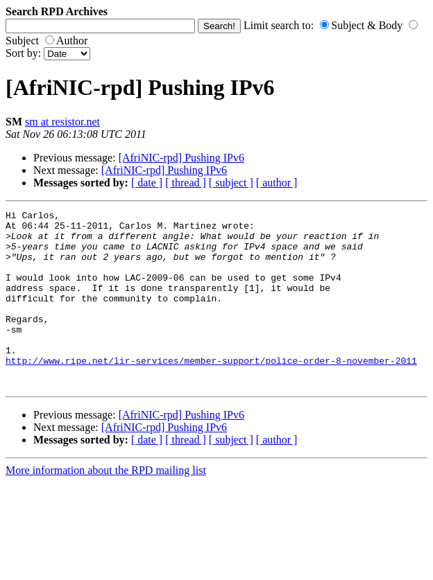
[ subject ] (231, 182)
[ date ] (146, 182)
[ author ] (277, 182)
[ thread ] (185, 182)
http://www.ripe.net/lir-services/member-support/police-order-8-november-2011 (211, 391)
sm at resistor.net (62, 122)
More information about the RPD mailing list (106, 505)
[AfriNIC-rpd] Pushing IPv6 (181, 158)
